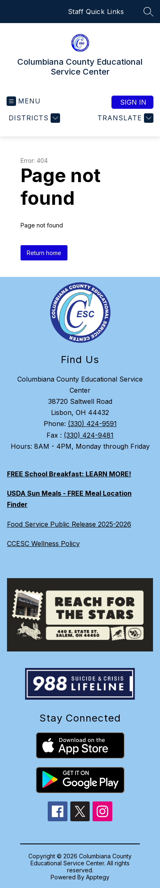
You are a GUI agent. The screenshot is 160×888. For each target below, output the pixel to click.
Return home (44, 252)
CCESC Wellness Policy (43, 543)
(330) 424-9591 (92, 423)
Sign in (133, 102)
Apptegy (97, 877)
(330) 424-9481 (89, 435)
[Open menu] (24, 101)
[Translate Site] (124, 118)
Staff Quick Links (96, 11)
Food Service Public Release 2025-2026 (69, 524)
